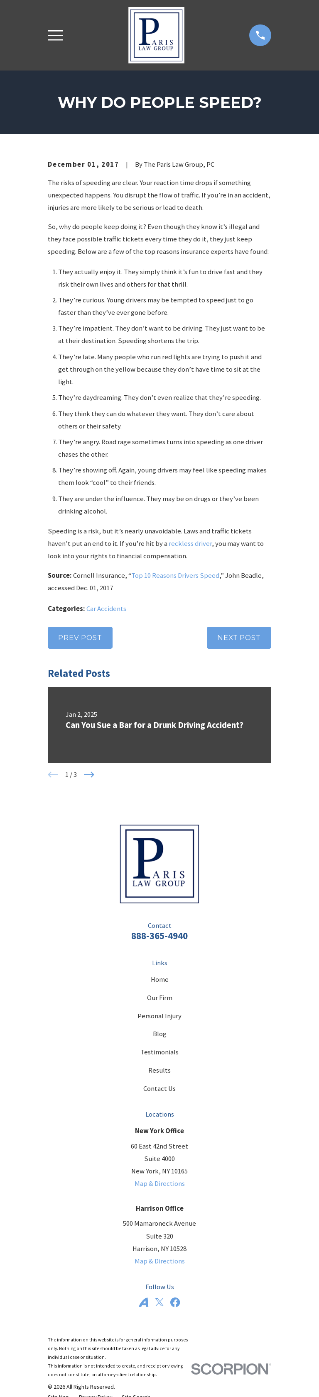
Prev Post (80, 637)
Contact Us (159, 1088)
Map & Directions (160, 1183)
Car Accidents (106, 608)
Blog (160, 1033)
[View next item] (89, 774)
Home (160, 979)
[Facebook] (175, 1302)
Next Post (239, 637)
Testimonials (159, 1052)
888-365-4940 (159, 936)
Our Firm (159, 997)
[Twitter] (159, 1302)
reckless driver (190, 543)
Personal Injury (159, 1016)
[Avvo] (143, 1302)
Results (159, 1070)
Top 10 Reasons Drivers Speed (175, 575)
